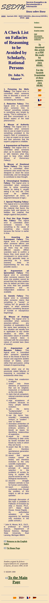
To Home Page (13, 548)
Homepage (38, 27)
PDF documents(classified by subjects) (39, 36)
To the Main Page (17, 579)
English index (39, 31)
